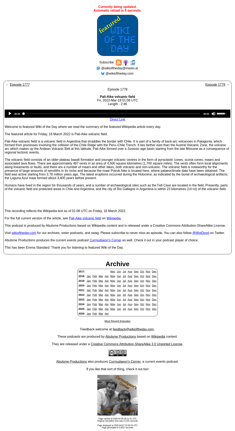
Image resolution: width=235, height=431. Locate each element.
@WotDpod (200, 233)
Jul (124, 271)
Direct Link (117, 119)
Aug (130, 271)
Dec (154, 271)
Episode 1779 (215, 84)
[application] (117, 114)
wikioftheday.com (24, 233)
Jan (89, 276)
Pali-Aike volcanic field (85, 218)
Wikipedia (113, 218)
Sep (136, 271)
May (112, 271)
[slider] (111, 113)
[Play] (10, 114)
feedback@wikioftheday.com (133, 329)
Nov (148, 271)
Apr (107, 276)
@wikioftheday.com (120, 73)
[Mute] (213, 114)
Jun (119, 271)
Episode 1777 (20, 84)
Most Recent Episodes (117, 321)
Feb (94, 276)
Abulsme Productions (120, 336)
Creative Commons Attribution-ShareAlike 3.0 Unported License (136, 344)
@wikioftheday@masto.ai (119, 68)
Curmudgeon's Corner (105, 240)
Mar (101, 276)
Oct (142, 271)
